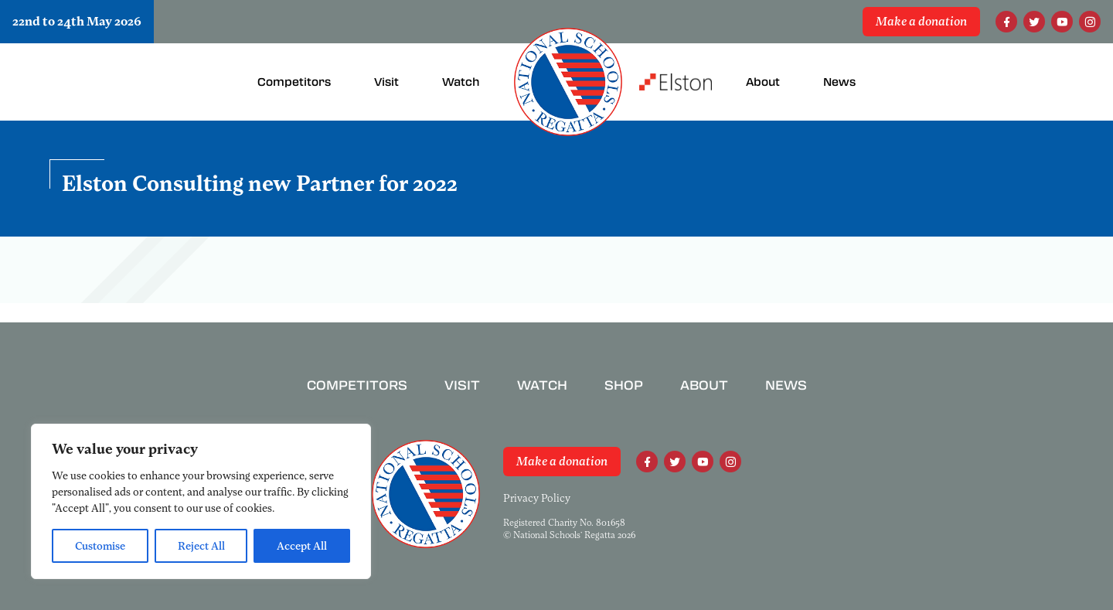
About (704, 385)
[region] (201, 501)
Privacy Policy (536, 498)
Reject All (201, 546)
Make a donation (921, 22)
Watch (542, 385)
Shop (623, 385)
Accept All (302, 546)
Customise (100, 546)
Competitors (357, 385)
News (786, 385)
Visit (462, 385)
